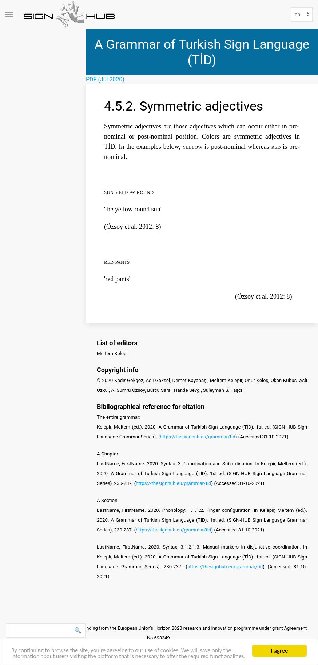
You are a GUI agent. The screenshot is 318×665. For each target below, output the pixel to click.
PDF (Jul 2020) (105, 79)
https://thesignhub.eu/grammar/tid (197, 436)
